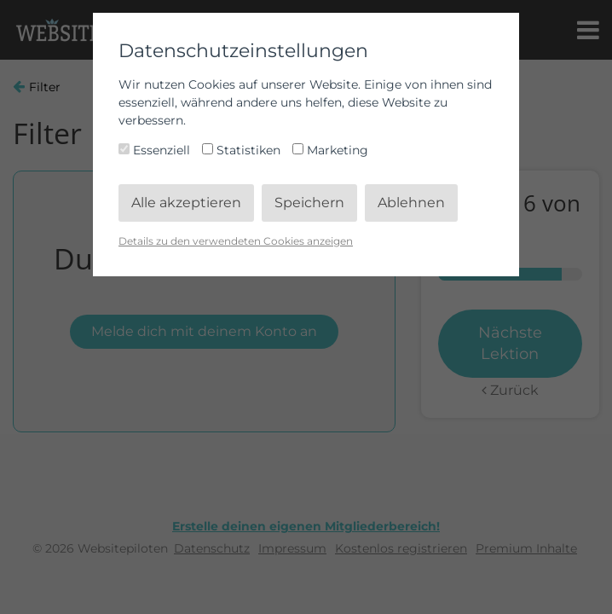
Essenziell (155, 150)
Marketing (330, 150)
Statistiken (243, 150)
